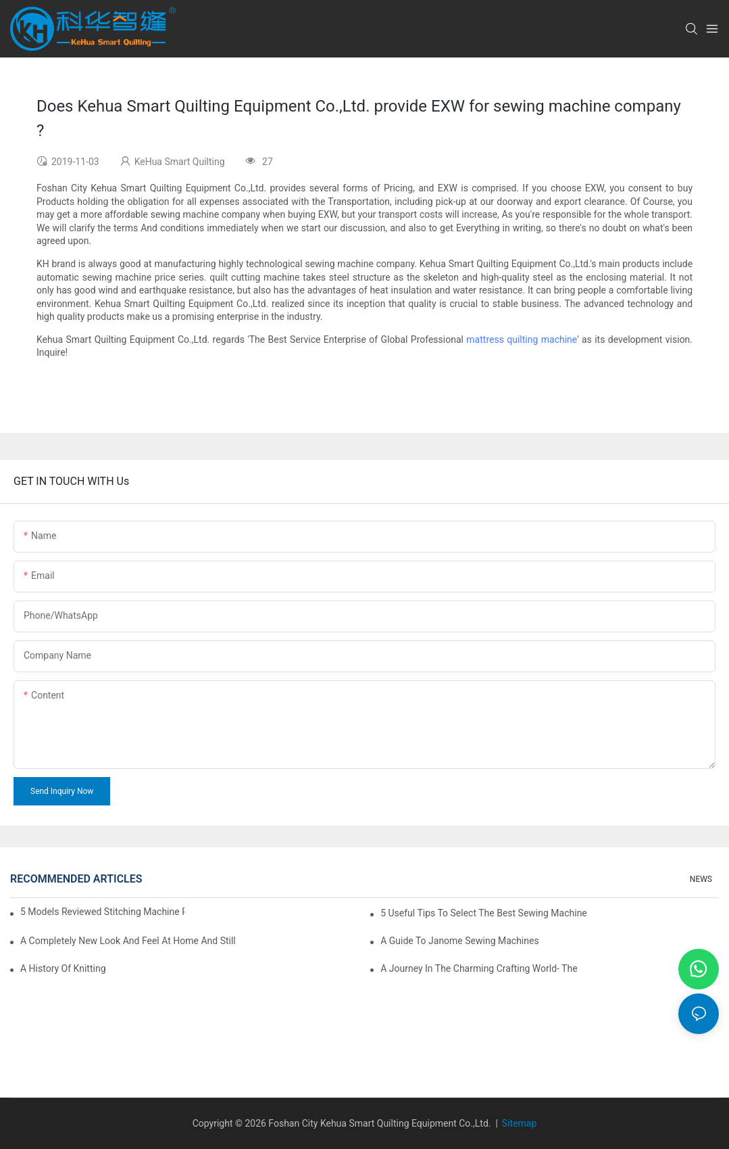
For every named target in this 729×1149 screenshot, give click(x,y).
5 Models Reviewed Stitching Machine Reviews (102, 911)
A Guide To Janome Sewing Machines (459, 940)
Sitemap (519, 1123)
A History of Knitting (63, 968)
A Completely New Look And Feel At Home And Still (128, 940)
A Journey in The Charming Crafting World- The (478, 968)
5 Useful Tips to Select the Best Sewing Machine (483, 913)
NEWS (701, 879)
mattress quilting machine (521, 339)
